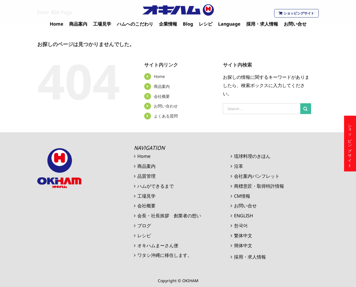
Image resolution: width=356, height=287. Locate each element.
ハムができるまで (155, 186)
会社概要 (162, 96)
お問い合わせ (166, 106)
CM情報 (242, 196)
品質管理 (146, 176)
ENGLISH (243, 215)
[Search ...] (261, 108)
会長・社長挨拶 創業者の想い (169, 215)
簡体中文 (243, 245)
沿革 (238, 166)
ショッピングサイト (296, 13)
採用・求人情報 (250, 257)
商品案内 (162, 86)
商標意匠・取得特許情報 (259, 186)
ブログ (144, 225)
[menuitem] (56, 24)
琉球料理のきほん (252, 156)
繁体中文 (243, 235)
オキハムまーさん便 (157, 245)
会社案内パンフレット (257, 176)
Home (159, 76)
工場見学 (146, 196)
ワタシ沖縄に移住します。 (164, 255)
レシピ (144, 235)
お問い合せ (245, 206)
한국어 (241, 225)
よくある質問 (166, 116)
